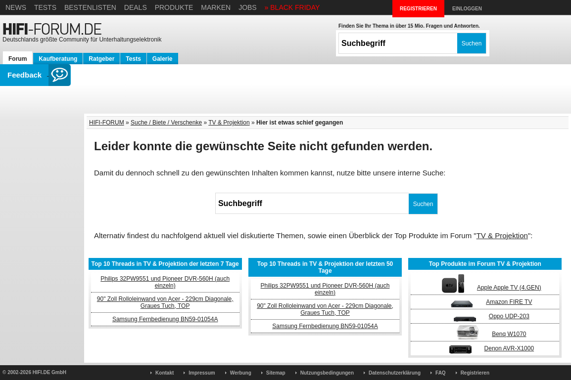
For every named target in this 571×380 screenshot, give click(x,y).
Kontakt (164, 373)
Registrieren (475, 373)
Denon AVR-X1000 (509, 348)
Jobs (247, 7)
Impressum (202, 373)
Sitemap (276, 373)
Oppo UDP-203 (509, 316)
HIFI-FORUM (106, 122)
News (15, 7)
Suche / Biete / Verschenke (166, 122)
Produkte (174, 7)
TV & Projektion (228, 122)
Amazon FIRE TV (509, 301)
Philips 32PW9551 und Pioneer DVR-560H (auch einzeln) (165, 282)
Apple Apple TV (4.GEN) (509, 287)
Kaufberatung (58, 58)
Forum (17, 58)
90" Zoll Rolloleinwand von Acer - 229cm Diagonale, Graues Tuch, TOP (165, 302)
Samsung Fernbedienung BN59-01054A (165, 319)
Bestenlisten (90, 7)
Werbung (240, 373)
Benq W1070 (509, 334)
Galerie (162, 58)
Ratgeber (101, 58)
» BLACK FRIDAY (292, 7)
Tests (45, 7)
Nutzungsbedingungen (327, 373)
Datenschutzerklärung (395, 373)
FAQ (440, 373)
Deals (135, 7)
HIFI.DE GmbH (49, 372)
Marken (216, 7)
